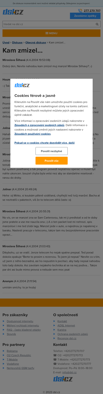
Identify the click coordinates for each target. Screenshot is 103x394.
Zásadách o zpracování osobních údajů (39, 125)
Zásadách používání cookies (32, 134)
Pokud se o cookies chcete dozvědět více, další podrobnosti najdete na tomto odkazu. (44, 145)
